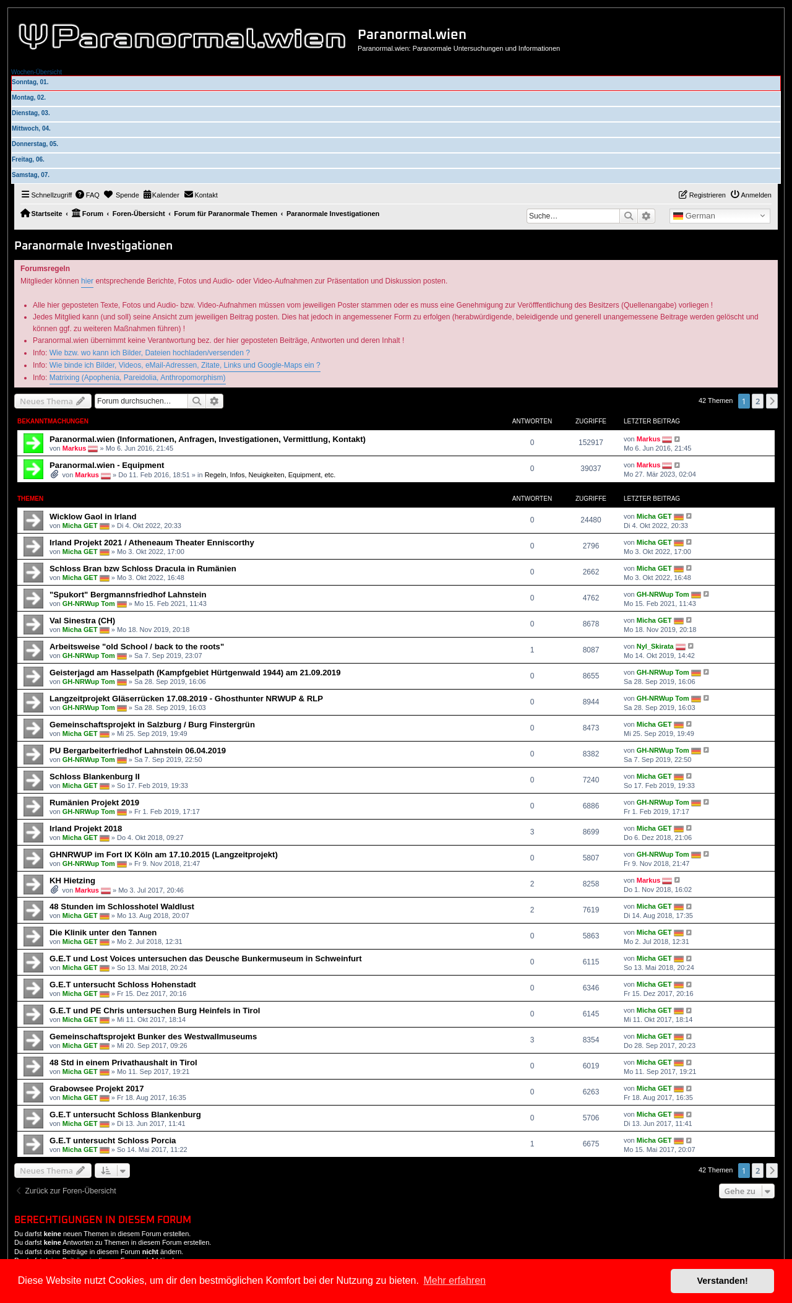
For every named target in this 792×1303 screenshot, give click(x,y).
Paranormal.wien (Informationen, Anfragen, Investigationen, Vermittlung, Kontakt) (208, 439)
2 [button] (757, 401)
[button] (772, 401)
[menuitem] (87, 195)
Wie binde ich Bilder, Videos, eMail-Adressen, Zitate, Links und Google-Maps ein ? (185, 365)
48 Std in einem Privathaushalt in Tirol (123, 1062)
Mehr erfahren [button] (454, 1280)
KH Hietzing (72, 880)
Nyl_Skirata (655, 645)
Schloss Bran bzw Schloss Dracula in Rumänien (143, 568)
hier (87, 281)
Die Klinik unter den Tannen (103, 932)
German (694, 216)
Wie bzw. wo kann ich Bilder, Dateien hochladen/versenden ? (150, 352)
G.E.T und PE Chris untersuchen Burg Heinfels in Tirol (155, 1010)
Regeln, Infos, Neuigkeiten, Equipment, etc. (270, 474)
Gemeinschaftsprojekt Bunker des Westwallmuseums (153, 1036)
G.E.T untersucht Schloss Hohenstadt (123, 984)
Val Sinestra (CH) (82, 620)
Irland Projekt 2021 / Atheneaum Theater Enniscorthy (152, 542)
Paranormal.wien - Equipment (107, 465)
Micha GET (80, 525)
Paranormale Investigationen (93, 246)
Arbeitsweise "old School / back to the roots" (137, 646)
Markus (74, 448)
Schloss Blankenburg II (95, 776)
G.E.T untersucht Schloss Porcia (113, 1140)
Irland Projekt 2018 (86, 828)
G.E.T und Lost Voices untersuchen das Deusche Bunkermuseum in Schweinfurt (206, 958)
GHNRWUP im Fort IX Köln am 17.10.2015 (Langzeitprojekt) (164, 854)
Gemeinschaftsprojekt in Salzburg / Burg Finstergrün (152, 724)
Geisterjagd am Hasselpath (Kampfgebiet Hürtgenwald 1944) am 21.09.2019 (195, 672)
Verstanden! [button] (722, 1281)
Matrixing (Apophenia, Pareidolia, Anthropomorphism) (138, 377)
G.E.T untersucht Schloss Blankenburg (125, 1114)
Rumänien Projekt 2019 (94, 802)
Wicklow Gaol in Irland (93, 516)
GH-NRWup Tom (88, 603)
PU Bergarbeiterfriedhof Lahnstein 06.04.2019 (138, 750)
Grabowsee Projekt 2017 (97, 1088)
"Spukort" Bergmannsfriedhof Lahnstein (128, 594)
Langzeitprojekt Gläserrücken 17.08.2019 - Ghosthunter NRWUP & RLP (186, 698)
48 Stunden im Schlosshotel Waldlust (122, 906)
